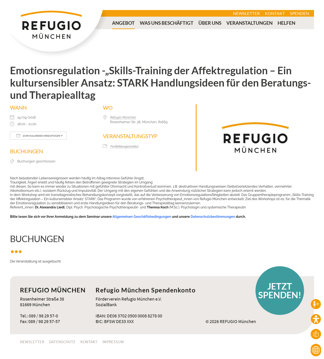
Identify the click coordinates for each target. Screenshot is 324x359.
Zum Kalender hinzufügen (38, 135)
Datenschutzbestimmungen (213, 217)
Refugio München (123, 117)
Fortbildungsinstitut (124, 146)
